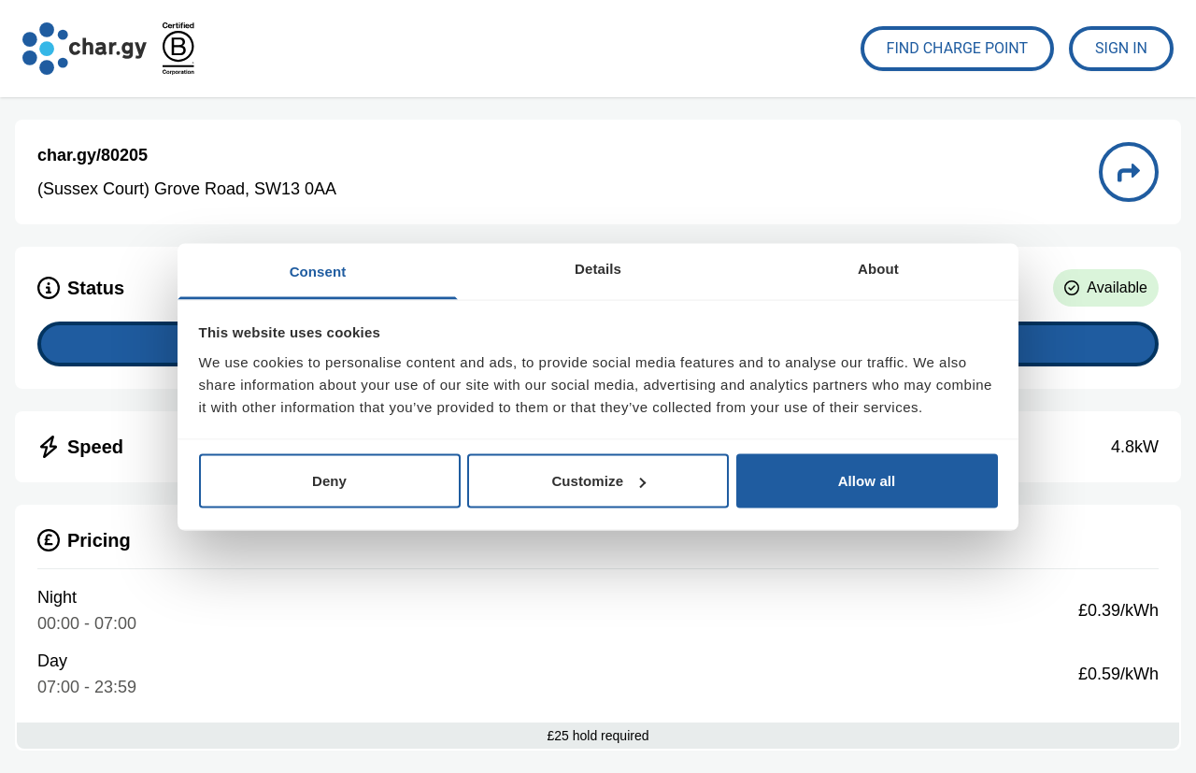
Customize (598, 481)
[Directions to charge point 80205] (1129, 172)
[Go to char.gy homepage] (84, 48)
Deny (329, 481)
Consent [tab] (318, 271)
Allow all (867, 481)
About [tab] (878, 268)
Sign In (1121, 48)
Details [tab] (598, 268)
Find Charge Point (958, 48)
